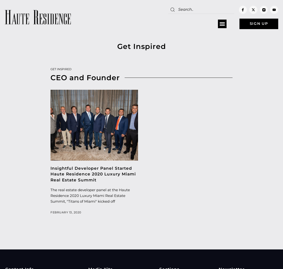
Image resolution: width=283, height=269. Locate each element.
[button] (220, 24)
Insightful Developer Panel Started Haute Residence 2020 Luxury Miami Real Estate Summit (93, 174)
